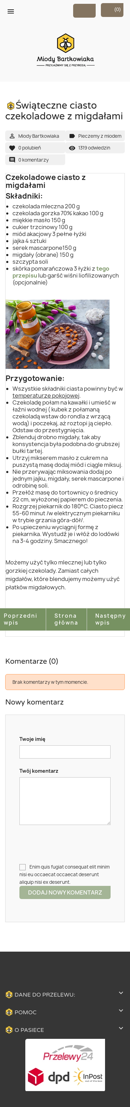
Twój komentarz (38, 771)
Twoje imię (32, 739)
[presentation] (72, 844)
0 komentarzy (33, 160)
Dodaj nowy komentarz (65, 892)
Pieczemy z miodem (99, 136)
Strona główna (66, 619)
